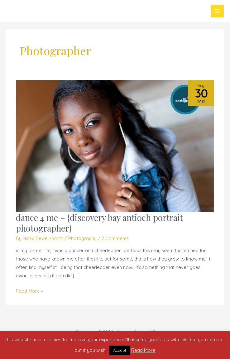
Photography (82, 238)
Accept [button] (119, 350)
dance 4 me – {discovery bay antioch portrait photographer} (99, 223)
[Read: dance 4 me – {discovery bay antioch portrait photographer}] (115, 146)
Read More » (29, 290)
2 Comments (115, 238)
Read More (143, 350)
